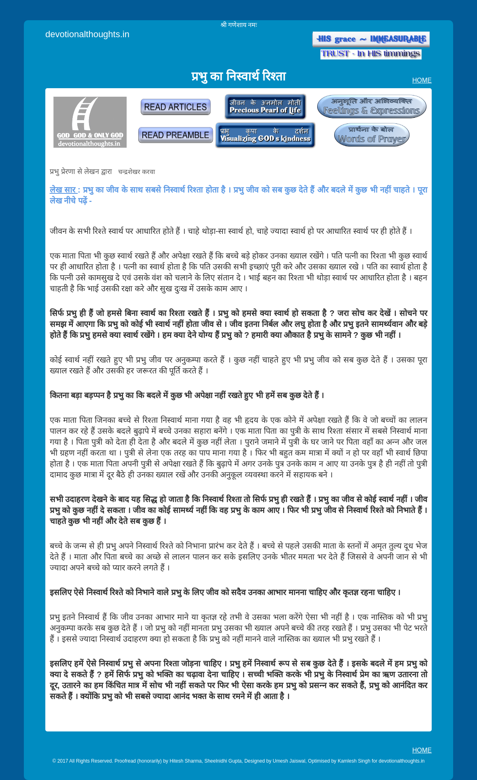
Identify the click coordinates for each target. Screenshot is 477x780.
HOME (422, 80)
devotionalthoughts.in (87, 34)
